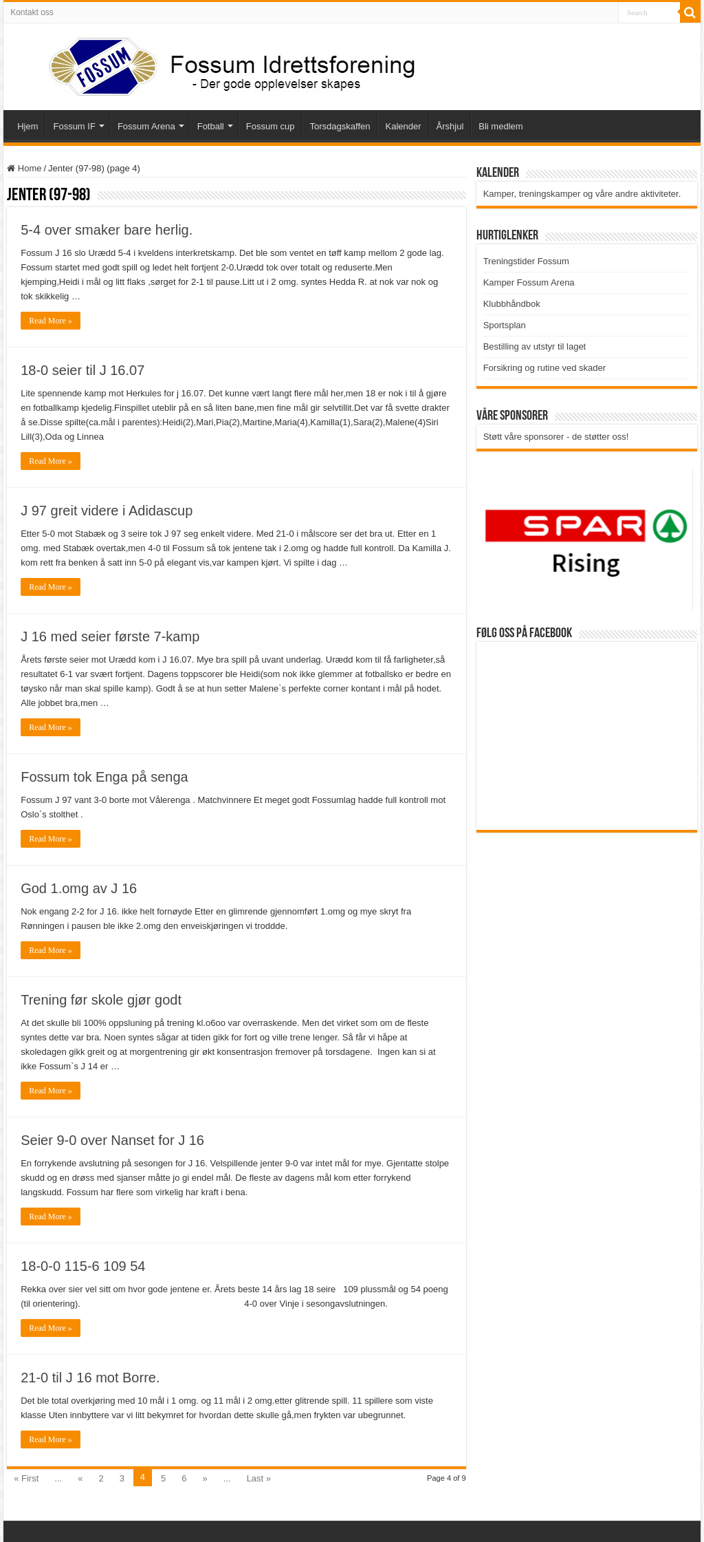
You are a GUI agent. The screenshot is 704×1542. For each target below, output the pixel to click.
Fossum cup (270, 126)
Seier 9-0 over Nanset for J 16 (112, 1140)
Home (24, 168)
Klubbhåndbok (511, 304)
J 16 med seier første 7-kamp (110, 636)
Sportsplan (504, 325)
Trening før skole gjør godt (101, 999)
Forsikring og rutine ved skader (544, 368)
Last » (259, 1478)
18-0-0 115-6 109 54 (83, 1266)
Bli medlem (500, 126)
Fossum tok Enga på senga (104, 776)
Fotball (210, 126)
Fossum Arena (146, 126)
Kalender (403, 126)
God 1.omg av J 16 (79, 888)
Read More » (50, 320)
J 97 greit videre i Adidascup (106, 510)
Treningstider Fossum (526, 261)
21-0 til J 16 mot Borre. (90, 1377)
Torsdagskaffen (340, 126)
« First (26, 1478)
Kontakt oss (32, 12)
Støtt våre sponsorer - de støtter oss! (556, 436)
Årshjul (450, 126)
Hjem (27, 126)
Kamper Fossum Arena (529, 282)
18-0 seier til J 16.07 (82, 370)
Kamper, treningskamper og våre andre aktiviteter (581, 194)
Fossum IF (74, 126)
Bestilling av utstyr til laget (534, 346)
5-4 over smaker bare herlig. (106, 229)
